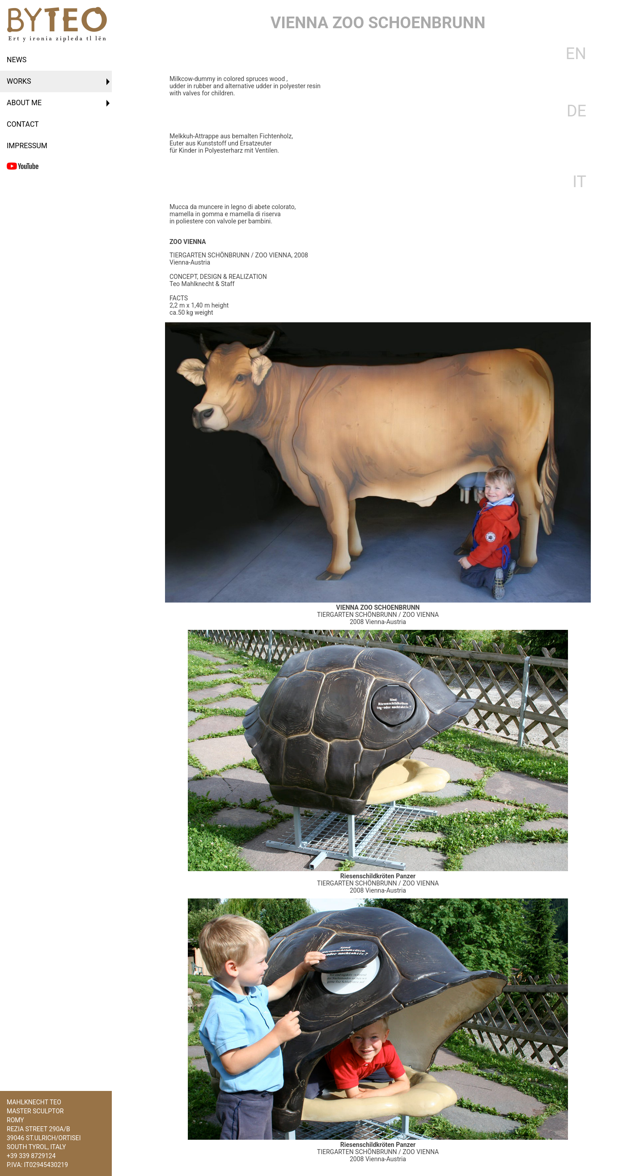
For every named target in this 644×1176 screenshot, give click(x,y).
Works (19, 81)
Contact (23, 124)
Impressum (27, 145)
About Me (24, 102)
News (16, 60)
